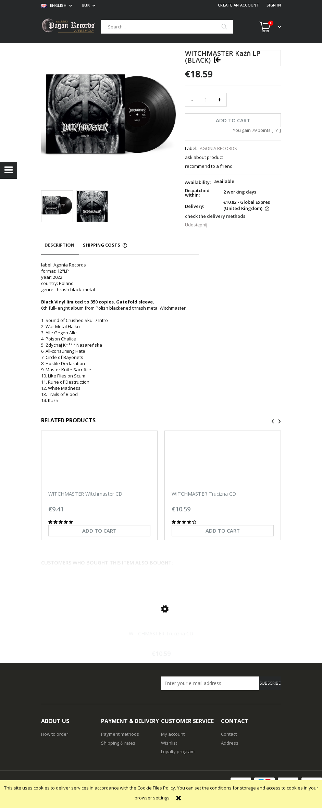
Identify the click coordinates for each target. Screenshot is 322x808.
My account (173, 734)
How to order (54, 734)
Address (229, 743)
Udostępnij (196, 225)
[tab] (60, 248)
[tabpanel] (120, 332)
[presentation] (272, 421)
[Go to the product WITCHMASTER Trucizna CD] (161, 617)
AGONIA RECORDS (218, 148)
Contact (229, 734)
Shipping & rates (118, 743)
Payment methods (120, 734)
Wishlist (169, 743)
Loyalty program (178, 751)
